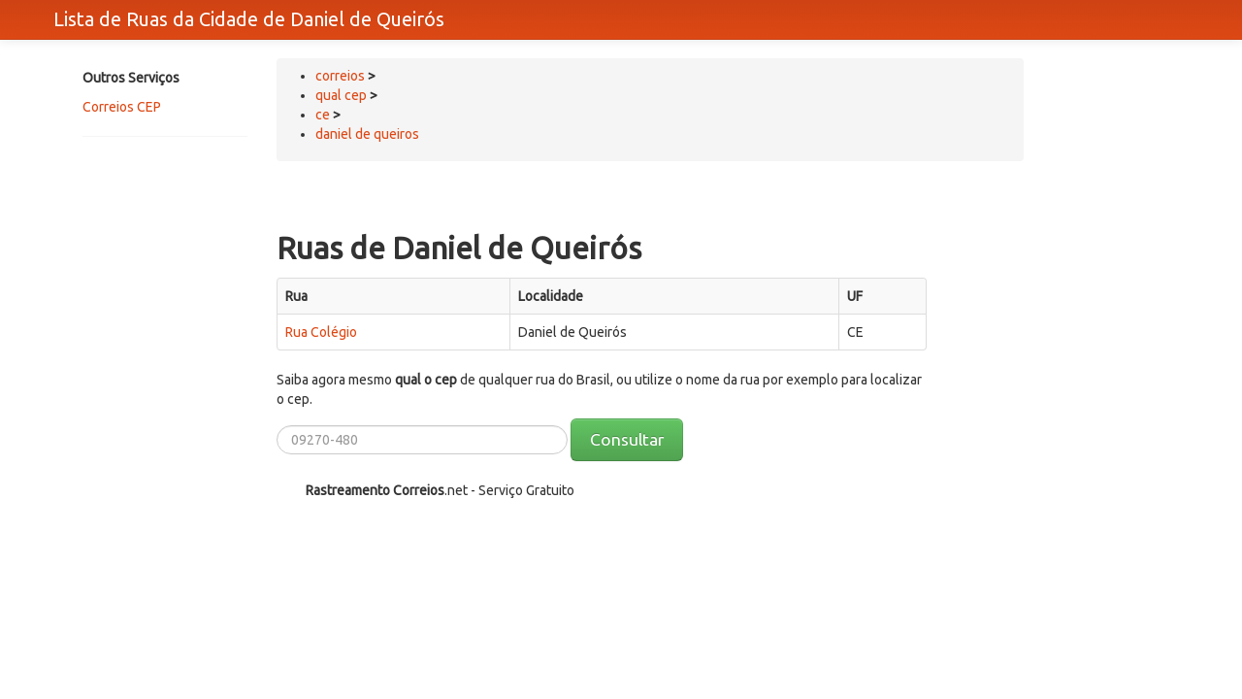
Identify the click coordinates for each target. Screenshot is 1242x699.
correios (341, 75)
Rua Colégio (321, 332)
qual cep (341, 95)
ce (322, 114)
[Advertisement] (160, 220)
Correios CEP (121, 107)
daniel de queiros (367, 134)
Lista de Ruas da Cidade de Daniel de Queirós (248, 19)
